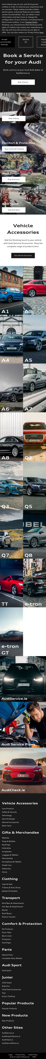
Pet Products (7, 929)
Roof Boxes (7, 913)
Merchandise (7, 858)
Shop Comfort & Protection (14, 149)
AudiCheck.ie (7, 1040)
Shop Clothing (14, 118)
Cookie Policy (32, 1055)
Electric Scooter (8, 917)
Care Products (8, 809)
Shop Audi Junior (14, 179)
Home (4, 872)
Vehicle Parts (7, 955)
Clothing (10, 879)
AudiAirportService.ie (11, 1036)
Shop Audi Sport (14, 210)
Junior (7, 977)
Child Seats (7, 983)
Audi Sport (12, 965)
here (41, 32)
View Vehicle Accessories (23, 255)
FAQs (34, 1057)
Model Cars (7, 865)
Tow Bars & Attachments (12, 907)
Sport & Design (8, 819)
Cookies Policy (31, 22)
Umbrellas (6, 848)
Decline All (26, 40)
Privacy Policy (20, 1055)
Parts (7, 949)
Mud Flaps (6, 943)
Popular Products (18, 1003)
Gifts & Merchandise (20, 832)
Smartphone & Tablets (11, 862)
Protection (6, 939)
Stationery (6, 868)
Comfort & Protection (22, 924)
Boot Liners (7, 936)
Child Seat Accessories (11, 989)
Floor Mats (6, 932)
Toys (4, 993)
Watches (5, 838)
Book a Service (23, 82)
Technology (7, 815)
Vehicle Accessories (20, 803)
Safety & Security (9, 812)
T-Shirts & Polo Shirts (11, 888)
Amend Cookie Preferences (19, 1057)
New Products (15, 1015)
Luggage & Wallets (10, 855)
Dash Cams (6, 826)
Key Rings (6, 845)
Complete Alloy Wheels (12, 958)
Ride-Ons (6, 986)
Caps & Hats (7, 884)
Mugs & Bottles (8, 841)
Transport (11, 898)
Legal (11, 1055)
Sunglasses (7, 851)
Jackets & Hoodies (9, 891)
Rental (5, 910)
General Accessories (10, 822)
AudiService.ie (8, 1033)
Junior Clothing (8, 996)
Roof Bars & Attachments (13, 903)
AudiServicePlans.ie (10, 1043)
